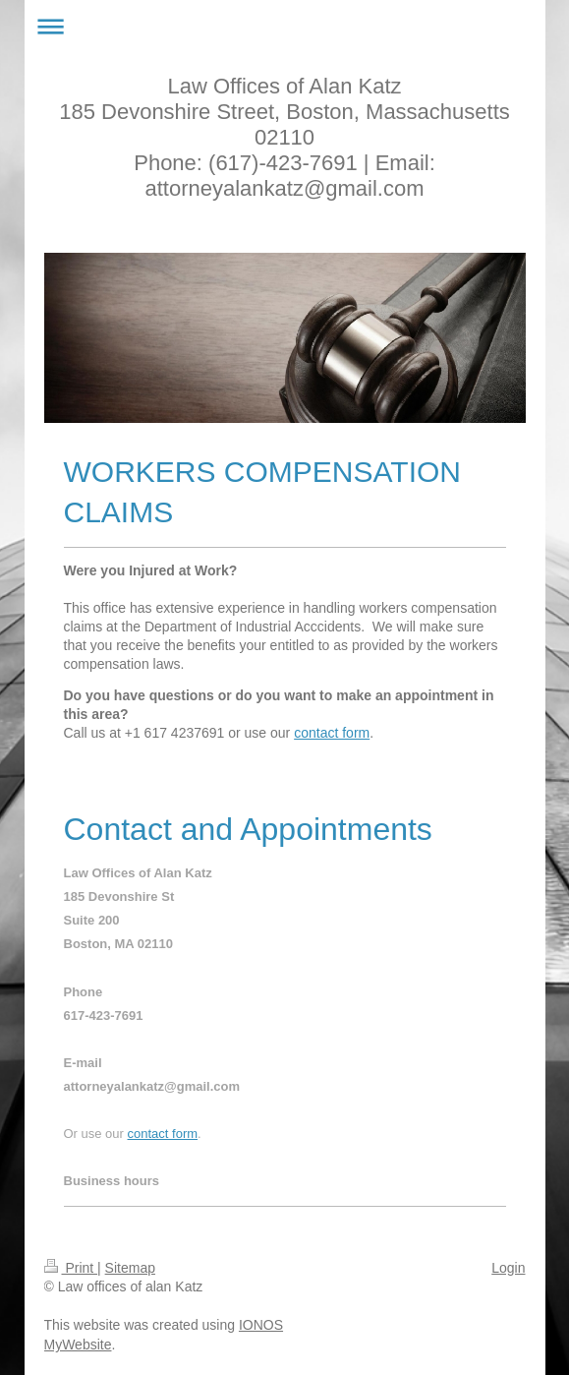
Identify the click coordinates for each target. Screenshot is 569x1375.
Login (508, 1268)
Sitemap (130, 1268)
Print (71, 1268)
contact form (332, 733)
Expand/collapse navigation (285, 26)
